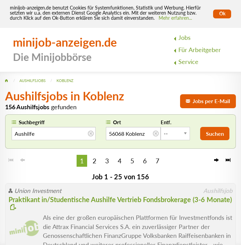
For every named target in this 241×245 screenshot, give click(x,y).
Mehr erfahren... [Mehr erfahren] (175, 18)
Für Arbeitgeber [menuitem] (199, 49)
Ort (117, 122)
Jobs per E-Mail (208, 101)
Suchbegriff (32, 122)
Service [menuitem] (188, 61)
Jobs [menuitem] (184, 37)
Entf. (166, 122)
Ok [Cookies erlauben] (222, 13)
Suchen (215, 133)
